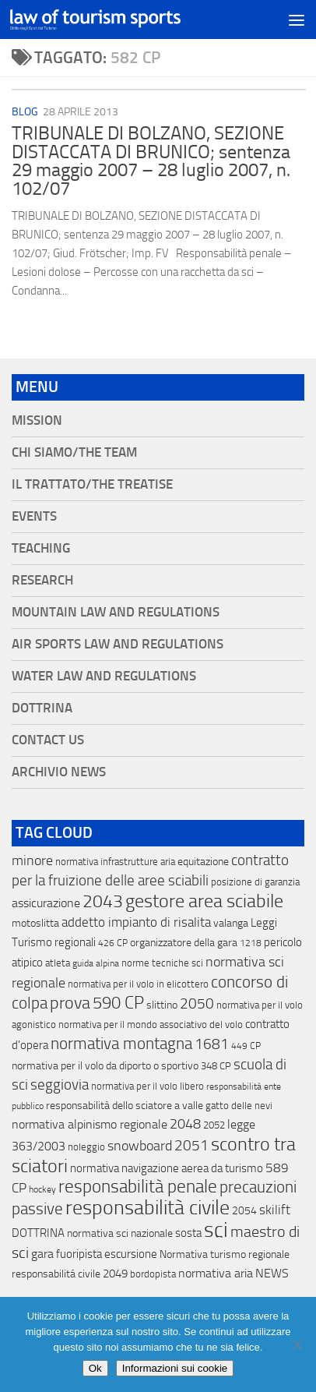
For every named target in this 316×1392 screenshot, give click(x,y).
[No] (296, 1344)
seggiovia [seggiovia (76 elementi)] (59, 1084)
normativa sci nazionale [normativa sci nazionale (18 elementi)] (120, 1233)
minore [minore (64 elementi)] (32, 860)
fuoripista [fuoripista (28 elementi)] (79, 1254)
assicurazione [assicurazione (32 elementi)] (46, 903)
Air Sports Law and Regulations (117, 644)
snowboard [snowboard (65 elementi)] (139, 1145)
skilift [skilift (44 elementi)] (274, 1209)
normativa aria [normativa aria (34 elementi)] (215, 1273)
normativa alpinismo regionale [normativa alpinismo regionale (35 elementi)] (89, 1124)
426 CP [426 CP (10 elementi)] (113, 943)
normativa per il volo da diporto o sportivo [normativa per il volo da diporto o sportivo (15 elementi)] (105, 1065)
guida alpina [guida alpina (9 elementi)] (95, 963)
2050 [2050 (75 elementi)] (197, 1003)
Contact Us (48, 740)
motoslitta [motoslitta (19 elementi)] (35, 923)
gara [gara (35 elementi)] (42, 1253)
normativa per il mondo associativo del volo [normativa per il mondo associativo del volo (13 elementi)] (150, 1024)
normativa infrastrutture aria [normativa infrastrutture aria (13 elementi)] (115, 861)
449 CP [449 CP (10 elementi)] (246, 1045)
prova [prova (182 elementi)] (70, 1003)
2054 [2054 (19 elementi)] (244, 1210)
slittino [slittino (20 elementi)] (161, 1005)
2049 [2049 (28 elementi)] (115, 1274)
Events (34, 516)
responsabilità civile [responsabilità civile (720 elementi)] (147, 1208)
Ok (95, 1368)
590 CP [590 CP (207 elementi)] (118, 1003)
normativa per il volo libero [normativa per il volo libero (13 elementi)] (147, 1086)
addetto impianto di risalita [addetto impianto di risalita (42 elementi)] (136, 922)
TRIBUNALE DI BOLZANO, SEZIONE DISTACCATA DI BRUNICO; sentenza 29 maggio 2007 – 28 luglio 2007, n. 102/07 (151, 161)
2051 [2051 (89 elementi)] (191, 1145)
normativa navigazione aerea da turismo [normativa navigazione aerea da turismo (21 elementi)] (166, 1168)
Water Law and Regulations (104, 676)
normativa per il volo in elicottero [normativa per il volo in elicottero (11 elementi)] (138, 984)
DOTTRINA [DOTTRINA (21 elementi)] (38, 1233)
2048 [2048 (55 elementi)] (185, 1124)
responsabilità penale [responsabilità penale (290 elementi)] (137, 1186)
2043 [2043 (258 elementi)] (103, 901)
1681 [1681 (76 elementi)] (212, 1044)
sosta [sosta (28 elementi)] (188, 1233)
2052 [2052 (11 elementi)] (214, 1125)
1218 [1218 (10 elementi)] (251, 943)
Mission (37, 420)
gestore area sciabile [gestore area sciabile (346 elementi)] (204, 901)
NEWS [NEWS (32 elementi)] (272, 1273)
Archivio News (59, 772)
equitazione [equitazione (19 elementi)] (203, 861)
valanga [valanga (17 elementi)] (230, 923)
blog (25, 111)
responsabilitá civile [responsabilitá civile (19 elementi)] (56, 1274)
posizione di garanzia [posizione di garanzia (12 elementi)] (255, 882)
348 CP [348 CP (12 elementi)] (216, 1066)
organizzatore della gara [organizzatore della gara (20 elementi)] (183, 942)
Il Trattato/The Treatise (92, 484)
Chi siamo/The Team (74, 452)
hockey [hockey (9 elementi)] (42, 1189)
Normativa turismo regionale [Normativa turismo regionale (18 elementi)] (225, 1254)
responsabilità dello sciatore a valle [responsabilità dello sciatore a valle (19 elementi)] (124, 1105)
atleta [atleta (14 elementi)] (57, 963)
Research (42, 580)
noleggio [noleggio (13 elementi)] (86, 1147)
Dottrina (42, 708)
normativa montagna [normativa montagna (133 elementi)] (121, 1043)
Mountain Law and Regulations (115, 612)
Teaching (41, 548)
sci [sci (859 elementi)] (216, 1229)
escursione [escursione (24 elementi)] (130, 1254)
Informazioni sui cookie (175, 1368)
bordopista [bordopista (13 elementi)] (153, 1274)
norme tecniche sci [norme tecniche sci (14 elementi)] (162, 963)
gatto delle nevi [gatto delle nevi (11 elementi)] (238, 1105)
